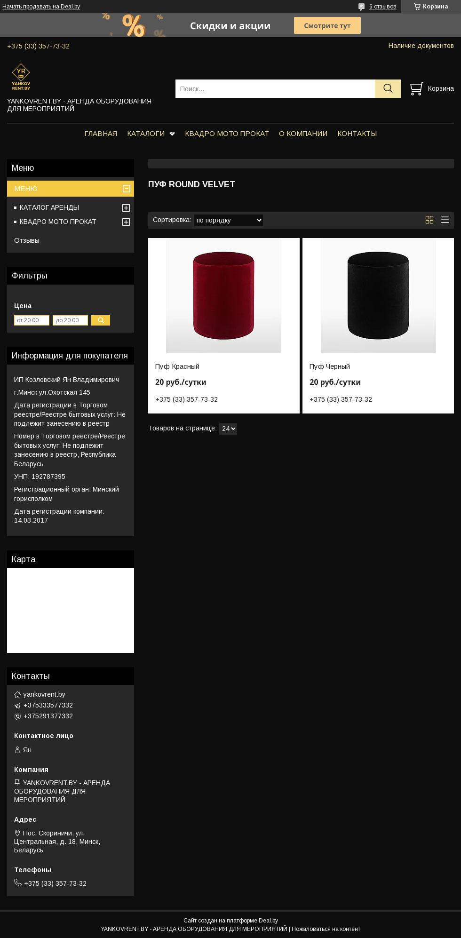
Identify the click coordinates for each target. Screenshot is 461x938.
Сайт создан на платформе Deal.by (230, 920)
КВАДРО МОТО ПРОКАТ (227, 133)
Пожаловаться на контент (326, 929)
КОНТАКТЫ (357, 133)
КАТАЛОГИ (146, 133)
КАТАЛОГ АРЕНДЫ (49, 207)
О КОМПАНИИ (303, 133)
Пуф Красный (177, 366)
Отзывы (27, 240)
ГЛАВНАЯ (100, 133)
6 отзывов (383, 6)
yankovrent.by (44, 694)
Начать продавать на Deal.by (41, 6)
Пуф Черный (330, 366)
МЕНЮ (26, 188)
